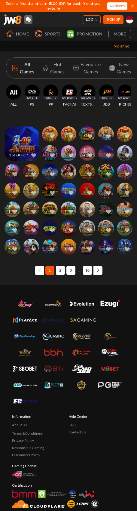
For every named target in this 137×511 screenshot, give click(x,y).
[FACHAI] (69, 96)
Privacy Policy (23, 440)
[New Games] (119, 68)
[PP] (50, 96)
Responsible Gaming (28, 447)
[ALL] (13, 96)
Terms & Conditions (27, 433)
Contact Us (77, 432)
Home (17, 34)
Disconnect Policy (26, 455)
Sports (48, 34)
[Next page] (97, 270)
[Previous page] (39, 270)
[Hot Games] (52, 68)
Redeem (117, 6)
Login (91, 19)
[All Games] (23, 68)
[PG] (32, 96)
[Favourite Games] (86, 68)
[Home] (13, 19)
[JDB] (106, 96)
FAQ (72, 425)
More (120, 33)
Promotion (84, 34)
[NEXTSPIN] (88, 96)
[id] (129, 19)
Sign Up (113, 19)
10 (87, 270)
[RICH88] (125, 96)
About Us (19, 425)
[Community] (28, 19)
